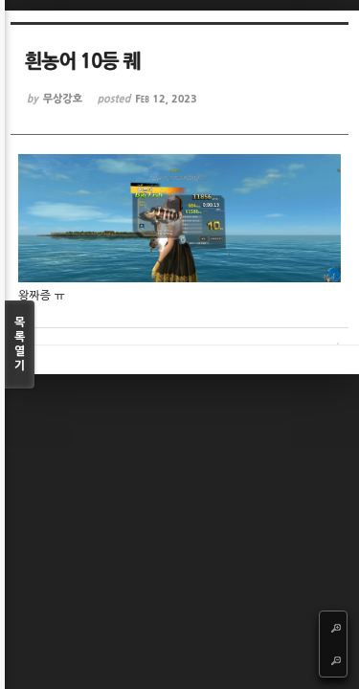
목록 (19, 345)
